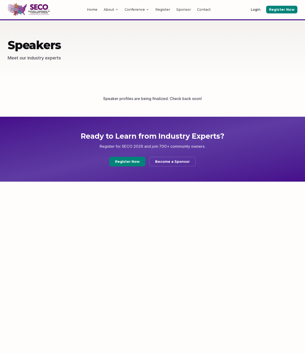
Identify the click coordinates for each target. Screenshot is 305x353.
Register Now (282, 9)
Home (92, 9)
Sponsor (183, 9)
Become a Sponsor (172, 161)
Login (255, 9)
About (111, 9)
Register (162, 9)
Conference (137, 9)
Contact (204, 9)
